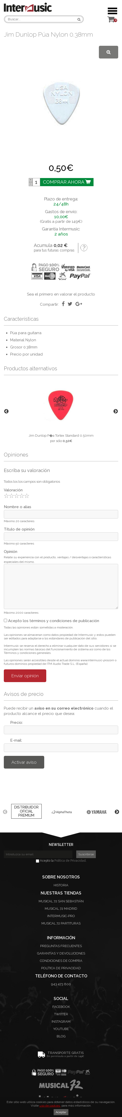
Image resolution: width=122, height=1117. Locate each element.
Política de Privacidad (70, 860)
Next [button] (115, 411)
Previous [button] (6, 411)
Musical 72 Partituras (61, 923)
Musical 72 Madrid (61, 908)
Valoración (13, 490)
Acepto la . (61, 860)
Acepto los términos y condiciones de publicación (51, 621)
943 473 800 (61, 984)
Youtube (61, 1029)
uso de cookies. (50, 1105)
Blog (61, 1036)
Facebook (61, 1007)
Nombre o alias (17, 507)
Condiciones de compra (61, 961)
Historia (61, 885)
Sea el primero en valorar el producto (61, 294)
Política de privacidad (61, 968)
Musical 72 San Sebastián (61, 901)
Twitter (61, 1014)
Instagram (61, 1021)
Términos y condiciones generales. (27, 653)
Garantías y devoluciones (61, 953)
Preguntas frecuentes (61, 946)
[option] (61, 411)
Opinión (10, 551)
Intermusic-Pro (61, 916)
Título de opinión (19, 529)
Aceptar (61, 1112)
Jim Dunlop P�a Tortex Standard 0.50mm (61, 435)
